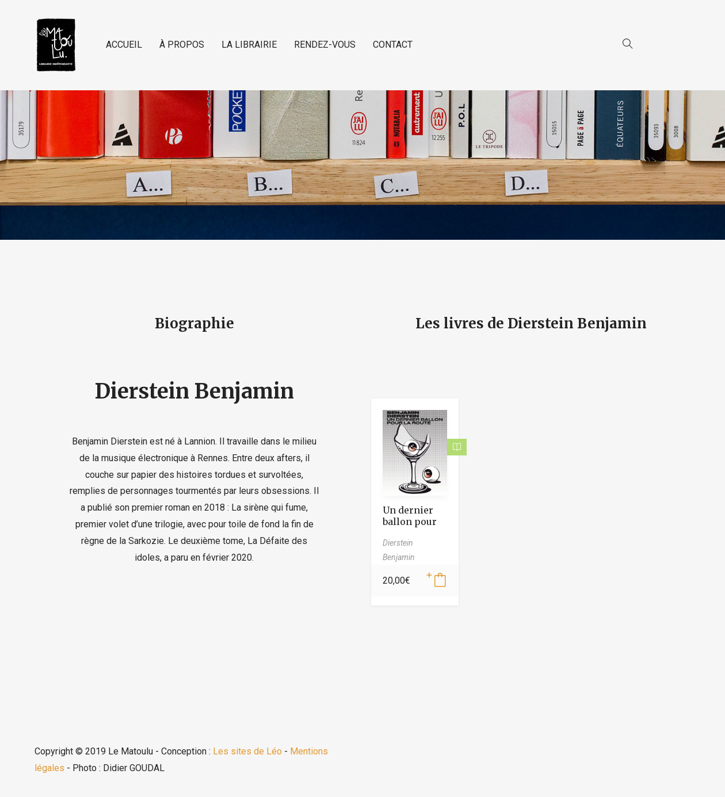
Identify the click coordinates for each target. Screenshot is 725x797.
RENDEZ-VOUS (325, 44)
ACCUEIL (124, 44)
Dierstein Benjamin (194, 391)
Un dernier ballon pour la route (410, 521)
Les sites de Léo (247, 751)
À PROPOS (181, 44)
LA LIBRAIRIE (249, 44)
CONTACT (393, 44)
